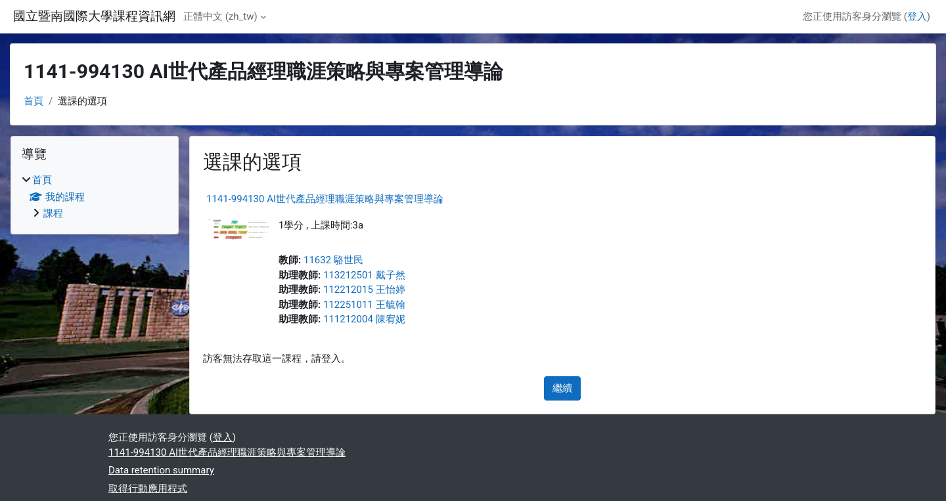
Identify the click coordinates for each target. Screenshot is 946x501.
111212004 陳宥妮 (364, 319)
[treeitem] (95, 197)
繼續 (562, 388)
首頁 (33, 101)
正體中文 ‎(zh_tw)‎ (220, 16)
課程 (53, 213)
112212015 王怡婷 (364, 289)
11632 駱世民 (333, 260)
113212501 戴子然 (364, 275)
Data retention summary (161, 470)
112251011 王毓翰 (364, 305)
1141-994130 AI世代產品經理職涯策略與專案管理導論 (324, 199)
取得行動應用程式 (147, 488)
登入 (917, 16)
